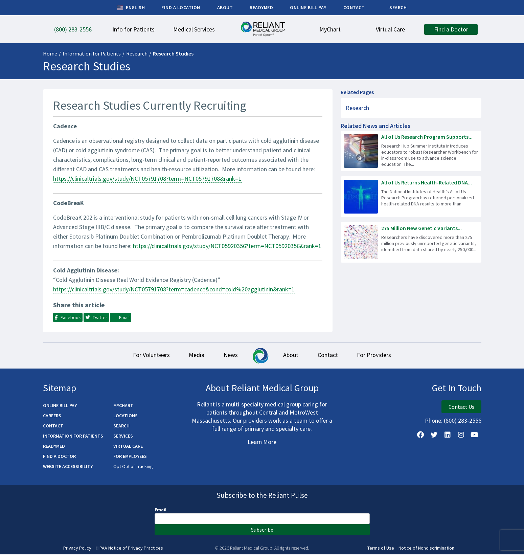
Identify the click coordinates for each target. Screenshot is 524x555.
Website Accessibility (68, 467)
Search (121, 426)
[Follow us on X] (434, 435)
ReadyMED (54, 447)
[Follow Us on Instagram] (461, 435)
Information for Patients (92, 53)
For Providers (377, 355)
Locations (125, 416)
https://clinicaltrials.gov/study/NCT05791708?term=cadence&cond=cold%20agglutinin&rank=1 (174, 289)
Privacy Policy (77, 549)
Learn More (262, 442)
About (291, 355)
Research (136, 53)
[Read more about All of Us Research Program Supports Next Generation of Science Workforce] (411, 151)
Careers (52, 416)
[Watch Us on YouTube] (474, 435)
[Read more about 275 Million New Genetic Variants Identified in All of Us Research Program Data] (411, 242)
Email (160, 510)
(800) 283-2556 (462, 421)
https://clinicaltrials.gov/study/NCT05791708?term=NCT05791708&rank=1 (147, 178)
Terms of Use (380, 549)
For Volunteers (148, 355)
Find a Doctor (59, 457)
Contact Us (461, 407)
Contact (329, 355)
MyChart (123, 406)
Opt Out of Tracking (133, 467)
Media (195, 355)
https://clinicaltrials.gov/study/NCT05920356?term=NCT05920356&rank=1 (227, 246)
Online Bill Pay (60, 406)
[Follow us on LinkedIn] (447, 435)
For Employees (130, 457)
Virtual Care (128, 447)
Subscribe (262, 530)
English (131, 8)
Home (50, 53)
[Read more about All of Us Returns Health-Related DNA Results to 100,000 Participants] (411, 196)
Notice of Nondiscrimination (426, 549)
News (230, 355)
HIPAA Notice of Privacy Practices (129, 549)
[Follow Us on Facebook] (420, 435)
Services (123, 437)
